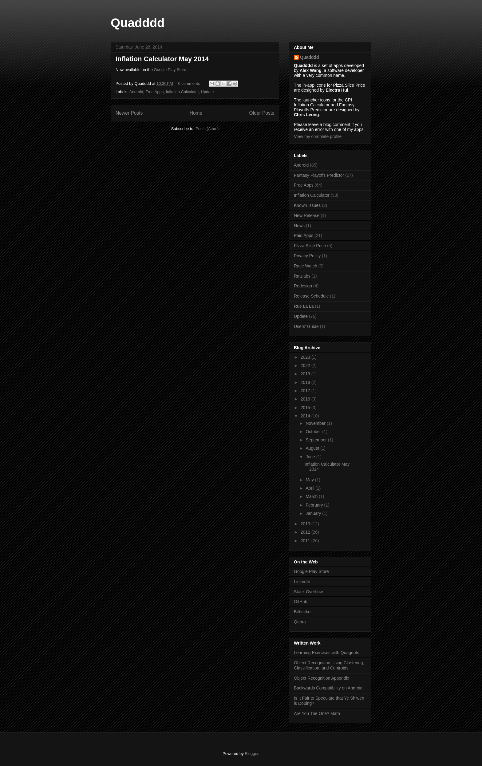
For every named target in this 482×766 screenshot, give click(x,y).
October (314, 431)
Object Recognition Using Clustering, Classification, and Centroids (329, 665)
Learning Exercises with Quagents (326, 652)
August (313, 448)
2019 (306, 373)
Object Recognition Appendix (321, 678)
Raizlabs (302, 276)
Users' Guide (306, 326)
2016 (306, 399)
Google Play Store (170, 69)
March (312, 496)
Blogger (251, 753)
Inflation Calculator (182, 91)
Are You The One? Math (317, 713)
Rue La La (304, 306)
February (315, 505)
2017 (306, 390)
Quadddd (138, 23)
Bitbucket (303, 611)
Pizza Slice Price (310, 245)
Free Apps (154, 91)
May (310, 479)
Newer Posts (129, 113)
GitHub (300, 601)
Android (136, 91)
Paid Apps (303, 235)
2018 (306, 382)
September (317, 439)
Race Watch (305, 265)
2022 (306, 365)
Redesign (303, 285)
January (314, 513)
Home (196, 113)
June (311, 456)
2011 (306, 540)
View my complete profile (318, 136)
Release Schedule (311, 296)
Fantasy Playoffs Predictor (319, 175)
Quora (300, 621)
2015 (306, 407)
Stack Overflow (308, 591)
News (299, 225)
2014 (306, 415)
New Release (306, 215)
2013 (306, 523)
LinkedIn (302, 581)
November (316, 423)
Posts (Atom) (207, 128)
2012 (306, 532)
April (310, 488)
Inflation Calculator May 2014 (162, 59)
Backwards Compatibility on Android (328, 687)
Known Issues (307, 205)
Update (207, 91)
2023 (306, 357)
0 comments (189, 83)
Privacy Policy (307, 255)
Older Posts (261, 113)
